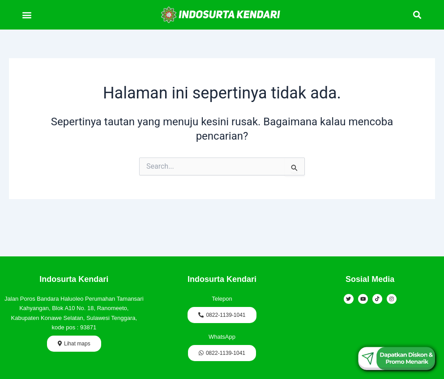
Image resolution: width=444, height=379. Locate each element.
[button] (26, 14)
